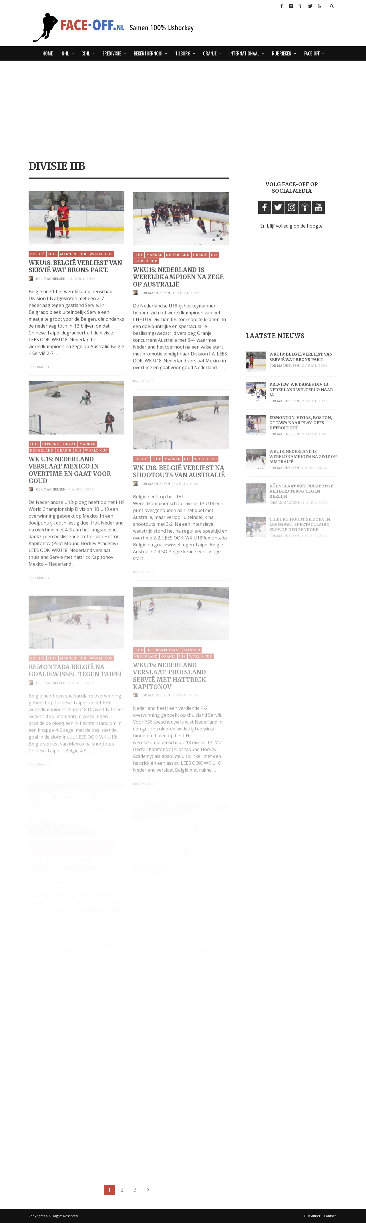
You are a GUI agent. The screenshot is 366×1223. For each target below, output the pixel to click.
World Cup (101, 262)
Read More (40, 374)
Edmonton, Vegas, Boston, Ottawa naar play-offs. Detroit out (300, 432)
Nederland (178, 264)
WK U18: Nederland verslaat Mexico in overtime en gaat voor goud (70, 479)
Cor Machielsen (51, 286)
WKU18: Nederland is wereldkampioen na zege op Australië (178, 286)
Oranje (200, 264)
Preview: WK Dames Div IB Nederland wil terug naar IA (301, 398)
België (37, 262)
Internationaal (59, 454)
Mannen (68, 262)
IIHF (52, 262)
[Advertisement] (183, 103)
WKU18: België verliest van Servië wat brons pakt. (75, 274)
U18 (83, 262)
